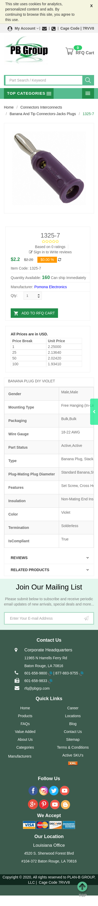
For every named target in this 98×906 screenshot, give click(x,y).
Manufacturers (19, 756)
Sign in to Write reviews (50, 252)
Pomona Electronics (50, 287)
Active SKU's (72, 755)
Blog (73, 724)
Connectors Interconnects (41, 107)
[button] (23, 28)
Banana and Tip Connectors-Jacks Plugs (43, 114)
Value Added (25, 732)
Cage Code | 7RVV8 (77, 28)
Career (72, 708)
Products (25, 716)
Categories (25, 747)
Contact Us (73, 732)
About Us (25, 739)
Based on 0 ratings (50, 247)
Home (9, 107)
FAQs (25, 724)
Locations (73, 716)
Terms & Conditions (73, 747)
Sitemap (72, 739)
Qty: (14, 295)
